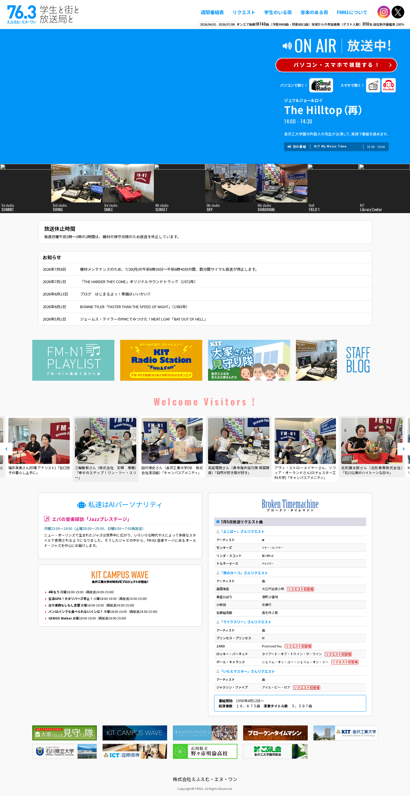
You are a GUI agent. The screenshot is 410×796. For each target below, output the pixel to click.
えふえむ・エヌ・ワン (43, 14)
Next (403, 449)
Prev (6, 449)
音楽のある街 (314, 12)
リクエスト (244, 12)
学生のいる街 (278, 12)
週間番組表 (212, 12)
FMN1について (352, 12)
